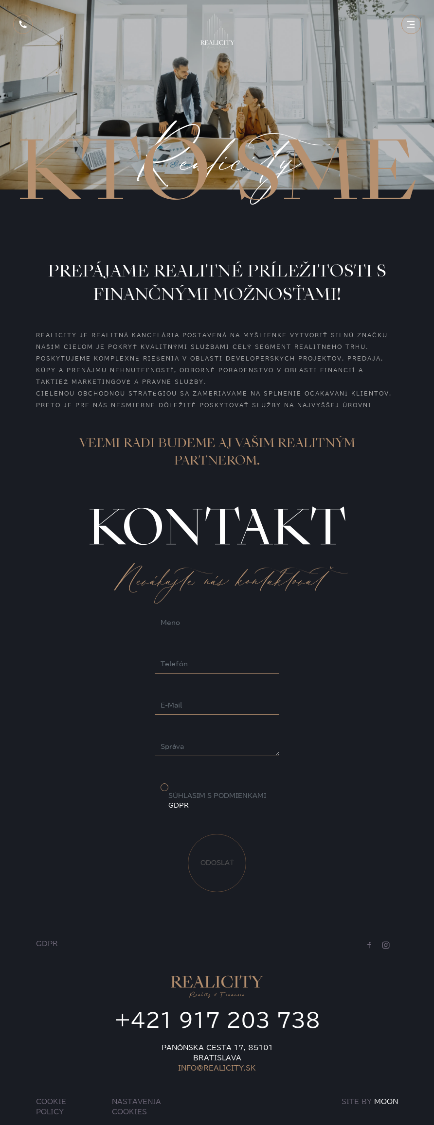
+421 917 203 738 (217, 1020)
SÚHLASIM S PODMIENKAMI (217, 800)
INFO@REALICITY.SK (217, 1068)
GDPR (178, 805)
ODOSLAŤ (217, 863)
